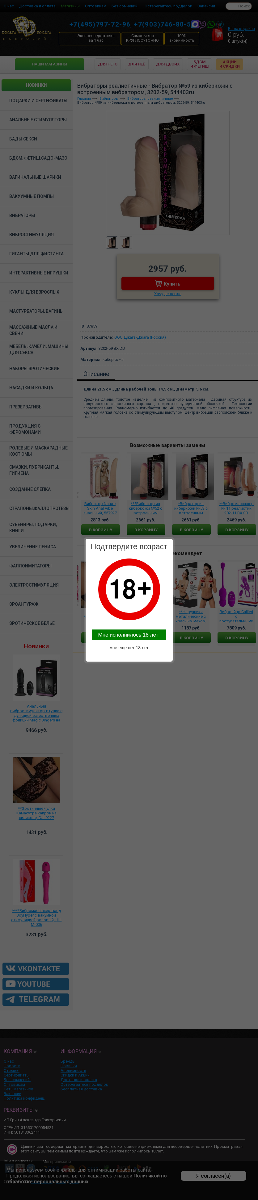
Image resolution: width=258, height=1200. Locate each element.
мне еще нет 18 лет (129, 647)
